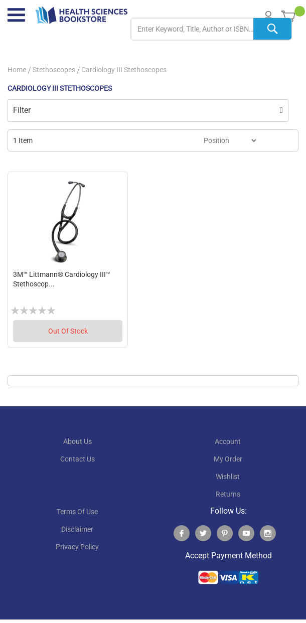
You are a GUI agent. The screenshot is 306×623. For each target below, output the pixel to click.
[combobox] (211, 29)
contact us (77, 459)
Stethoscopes (54, 70)
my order (228, 459)
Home (17, 70)
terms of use (77, 512)
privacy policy (77, 547)
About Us (77, 441)
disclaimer (77, 529)
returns (228, 494)
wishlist (228, 477)
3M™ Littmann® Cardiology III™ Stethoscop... (61, 279)
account (228, 441)
